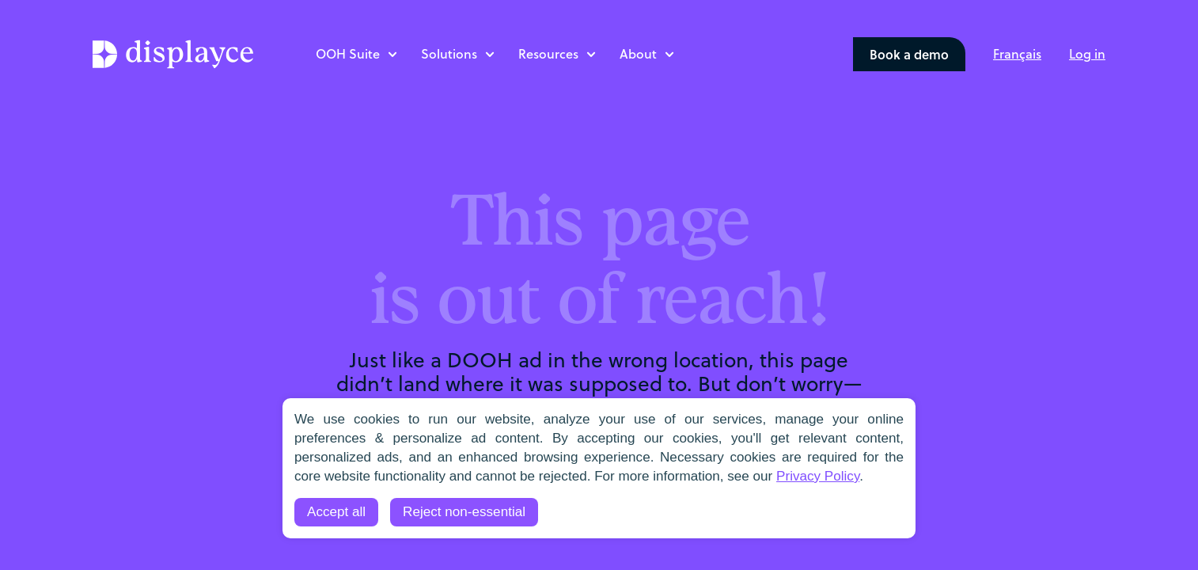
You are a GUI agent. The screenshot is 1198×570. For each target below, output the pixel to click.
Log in (1087, 53)
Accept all (336, 511)
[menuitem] (1017, 53)
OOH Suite (348, 53)
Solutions (449, 53)
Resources (548, 53)
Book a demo (909, 54)
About (638, 53)
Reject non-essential (464, 511)
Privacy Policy (817, 476)
